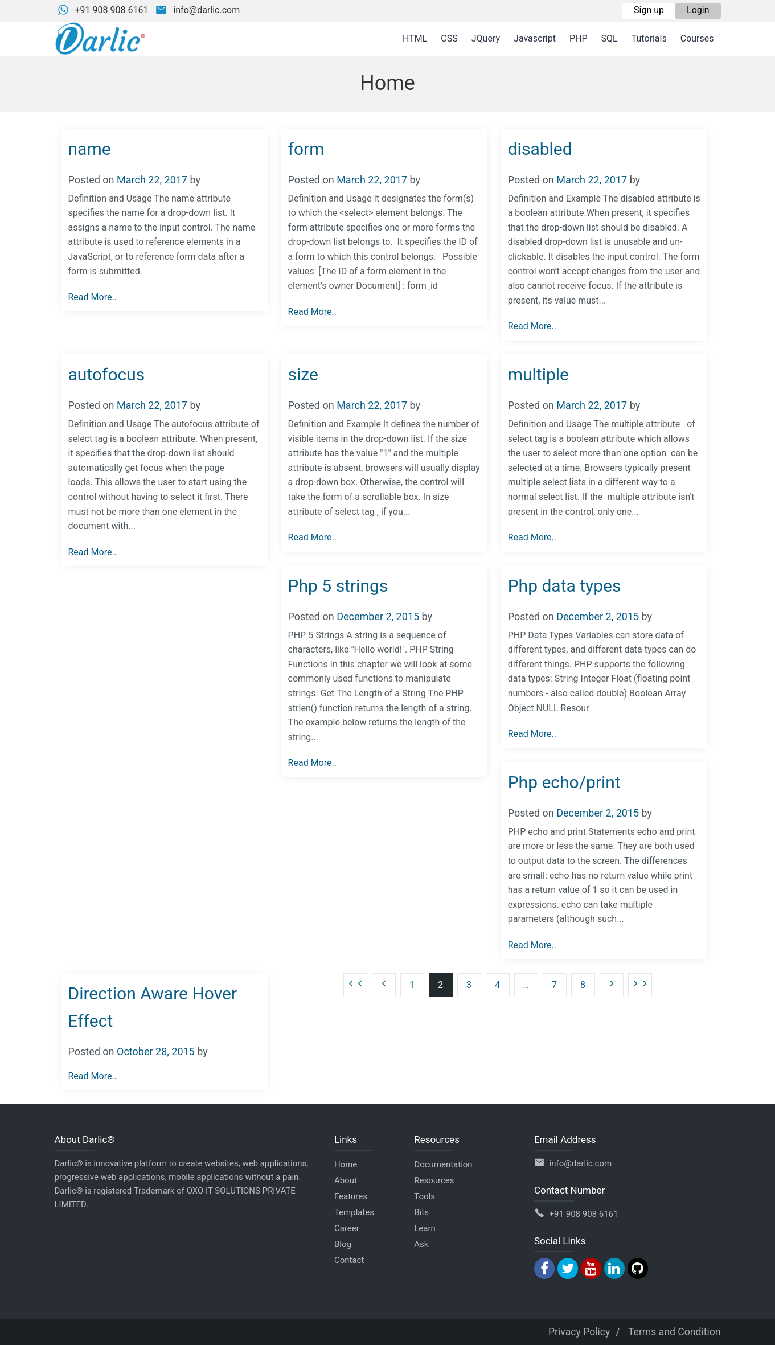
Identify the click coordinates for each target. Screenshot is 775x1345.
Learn (425, 1228)
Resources (434, 1180)
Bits (421, 1212)
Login (698, 10)
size (303, 374)
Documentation (443, 1164)
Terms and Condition (674, 1332)
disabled (540, 149)
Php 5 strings (338, 586)
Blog (342, 1244)
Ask (421, 1244)
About (345, 1180)
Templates (354, 1212)
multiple (538, 374)
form (306, 149)
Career (346, 1228)
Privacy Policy (579, 1332)
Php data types (564, 586)
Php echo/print (564, 782)
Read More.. (92, 297)
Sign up (649, 10)
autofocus (106, 374)
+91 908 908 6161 (112, 10)
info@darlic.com (206, 10)
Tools (424, 1196)
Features (350, 1196)
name (89, 149)
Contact (349, 1260)
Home (345, 1164)
